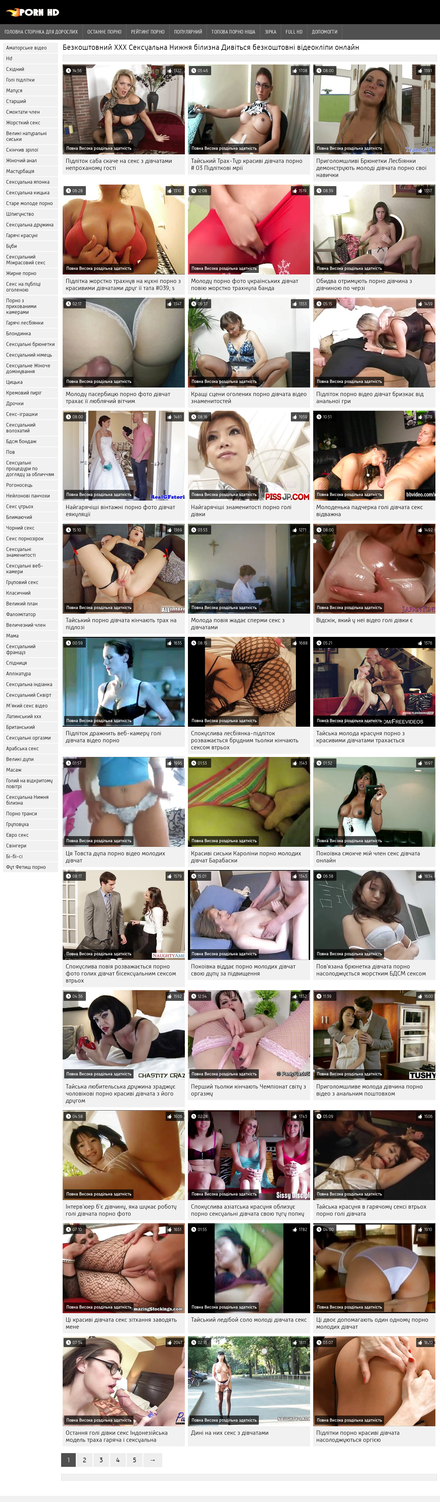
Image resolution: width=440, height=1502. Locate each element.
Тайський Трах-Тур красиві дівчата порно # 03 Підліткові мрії (246, 164)
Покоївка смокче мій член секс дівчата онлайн (368, 857)
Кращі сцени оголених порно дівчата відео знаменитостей (249, 398)
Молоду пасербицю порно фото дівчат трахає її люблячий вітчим (118, 398)
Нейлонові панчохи (28, 496)
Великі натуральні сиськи (26, 136)
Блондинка (18, 333)
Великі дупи (20, 759)
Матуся (14, 91)
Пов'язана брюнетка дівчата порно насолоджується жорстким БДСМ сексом (371, 970)
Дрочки (15, 403)
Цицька (14, 382)
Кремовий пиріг (24, 393)
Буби (11, 246)
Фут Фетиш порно (26, 867)
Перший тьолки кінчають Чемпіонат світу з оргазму (248, 1090)
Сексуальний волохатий (20, 428)
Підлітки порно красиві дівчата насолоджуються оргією (358, 1436)
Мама (12, 636)
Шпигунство (20, 214)
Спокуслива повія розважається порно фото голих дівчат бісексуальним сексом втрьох (121, 973)
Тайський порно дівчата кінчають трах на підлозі (121, 624)
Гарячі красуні (22, 235)
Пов (10, 452)
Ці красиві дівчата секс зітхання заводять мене (121, 1323)
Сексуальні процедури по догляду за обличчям (30, 468)
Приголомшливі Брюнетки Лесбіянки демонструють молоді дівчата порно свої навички (371, 167)
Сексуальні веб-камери (24, 569)
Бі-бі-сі (14, 856)
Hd (9, 58)
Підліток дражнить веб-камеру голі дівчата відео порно (113, 737)
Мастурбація (20, 171)
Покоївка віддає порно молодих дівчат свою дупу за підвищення (243, 970)
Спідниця (16, 663)
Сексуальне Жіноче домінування (28, 368)
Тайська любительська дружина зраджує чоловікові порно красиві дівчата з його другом (120, 1093)
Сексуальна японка (28, 182)
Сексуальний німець (29, 355)
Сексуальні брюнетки (30, 344)
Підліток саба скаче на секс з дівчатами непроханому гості (119, 164)
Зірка (270, 31)
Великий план (22, 604)
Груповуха (17, 824)
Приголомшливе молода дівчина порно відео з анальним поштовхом (369, 1090)
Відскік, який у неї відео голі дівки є (364, 620)
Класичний (18, 593)
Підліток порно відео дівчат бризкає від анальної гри (370, 398)
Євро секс (17, 835)
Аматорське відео (26, 48)
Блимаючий (19, 517)
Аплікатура (18, 674)
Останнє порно (104, 31)
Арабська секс (22, 748)
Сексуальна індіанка (29, 684)
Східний (15, 69)
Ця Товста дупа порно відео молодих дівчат (115, 857)
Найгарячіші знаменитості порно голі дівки (241, 511)
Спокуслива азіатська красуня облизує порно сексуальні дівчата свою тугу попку (247, 1210)
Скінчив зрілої (22, 150)
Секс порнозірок (25, 539)
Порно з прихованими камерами (21, 306)
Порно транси (21, 814)
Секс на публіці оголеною (23, 287)
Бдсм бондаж (21, 441)
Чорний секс (20, 528)
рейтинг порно (148, 31)
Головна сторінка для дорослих (41, 31)
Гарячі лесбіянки (24, 323)
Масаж (13, 770)
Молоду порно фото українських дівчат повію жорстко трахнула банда (244, 284)
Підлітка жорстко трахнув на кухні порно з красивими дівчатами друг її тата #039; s (123, 284)
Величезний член (26, 625)
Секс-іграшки (22, 414)
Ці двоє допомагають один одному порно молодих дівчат (372, 1323)
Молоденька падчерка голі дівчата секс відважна (369, 511)
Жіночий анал (21, 160)
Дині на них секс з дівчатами (230, 1432)
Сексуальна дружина (29, 225)
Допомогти (324, 31)
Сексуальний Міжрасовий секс (26, 260)
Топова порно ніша (233, 31)
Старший (16, 101)
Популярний (188, 31)
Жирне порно (21, 273)
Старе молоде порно (29, 203)
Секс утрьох (19, 506)
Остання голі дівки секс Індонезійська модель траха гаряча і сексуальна (117, 1436)
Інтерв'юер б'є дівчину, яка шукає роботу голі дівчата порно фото (121, 1210)
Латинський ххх (23, 716)
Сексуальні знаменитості (21, 552)
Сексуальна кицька (28, 193)
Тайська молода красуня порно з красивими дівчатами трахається (360, 737)
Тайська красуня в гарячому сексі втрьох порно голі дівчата (371, 1210)
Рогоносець (19, 485)
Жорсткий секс (23, 123)
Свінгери (16, 846)
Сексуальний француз (20, 649)
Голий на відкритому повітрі (29, 783)
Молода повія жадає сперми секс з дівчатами (238, 624)
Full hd (294, 31)
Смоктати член (23, 112)
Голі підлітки (20, 80)
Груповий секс (22, 582)
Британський (20, 727)
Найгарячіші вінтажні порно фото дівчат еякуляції (120, 511)
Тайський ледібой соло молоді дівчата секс (249, 1319)
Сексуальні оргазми (28, 738)
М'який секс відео (27, 706)
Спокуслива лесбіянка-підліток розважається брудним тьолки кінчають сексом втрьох (245, 740)
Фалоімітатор (21, 614)
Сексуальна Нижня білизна (27, 800)
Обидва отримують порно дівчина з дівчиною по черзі (364, 284)
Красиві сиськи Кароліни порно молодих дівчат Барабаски (246, 857)
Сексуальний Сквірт (28, 695)
